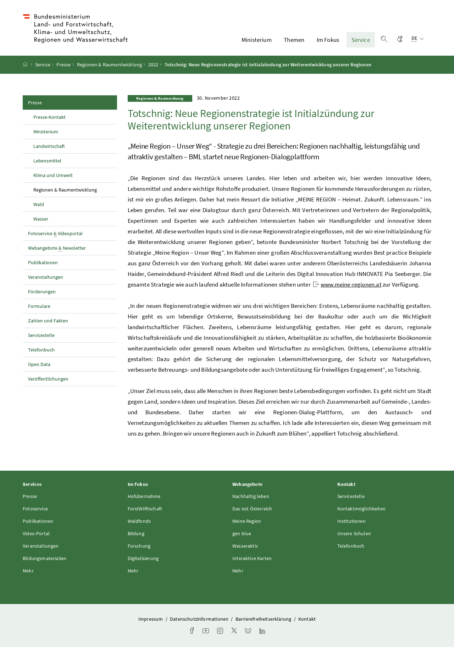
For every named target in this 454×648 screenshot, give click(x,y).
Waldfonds (139, 522)
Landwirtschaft (49, 147)
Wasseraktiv (245, 546)
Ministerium (257, 40)
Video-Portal (36, 534)
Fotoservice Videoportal (55, 234)
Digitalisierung (143, 559)
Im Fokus (328, 40)
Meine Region (246, 522)
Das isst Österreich (252, 509)
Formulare (39, 307)
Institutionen (351, 522)
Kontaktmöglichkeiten (361, 509)
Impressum (151, 619)
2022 (153, 65)
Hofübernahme (144, 497)
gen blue (241, 534)
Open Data (39, 365)
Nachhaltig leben (250, 497)
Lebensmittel (47, 161)
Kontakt (307, 619)
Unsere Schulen (354, 534)
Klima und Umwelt (53, 176)
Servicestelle (41, 336)
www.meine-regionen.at (347, 285)
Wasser (40, 219)
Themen (294, 40)
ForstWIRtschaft (145, 509)
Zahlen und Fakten (48, 321)
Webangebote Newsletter (57, 248)
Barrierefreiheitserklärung (264, 619)
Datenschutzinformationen (199, 619)
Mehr (28, 571)
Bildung (136, 534)
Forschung (139, 546)
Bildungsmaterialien (44, 559)
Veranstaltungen (45, 278)
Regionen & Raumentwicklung (109, 65)
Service (360, 40)
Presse (63, 65)
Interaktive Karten (252, 559)
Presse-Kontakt (49, 118)
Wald (38, 205)
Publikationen (43, 263)
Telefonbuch (41, 350)
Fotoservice (35, 509)
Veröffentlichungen (48, 379)
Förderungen (42, 292)
